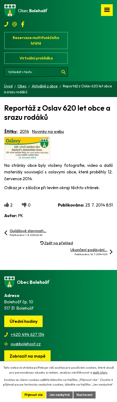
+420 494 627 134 (27, 334)
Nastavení (85, 395)
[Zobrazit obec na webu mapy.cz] (27, 356)
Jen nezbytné (59, 395)
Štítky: (11, 131)
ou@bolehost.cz (26, 344)
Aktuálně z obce (45, 86)
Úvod (8, 86)
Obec (22, 86)
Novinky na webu (48, 131)
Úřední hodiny (23, 321)
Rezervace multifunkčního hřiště (36, 40)
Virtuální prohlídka (36, 58)
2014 (24, 131)
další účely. (100, 372)
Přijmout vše (33, 395)
